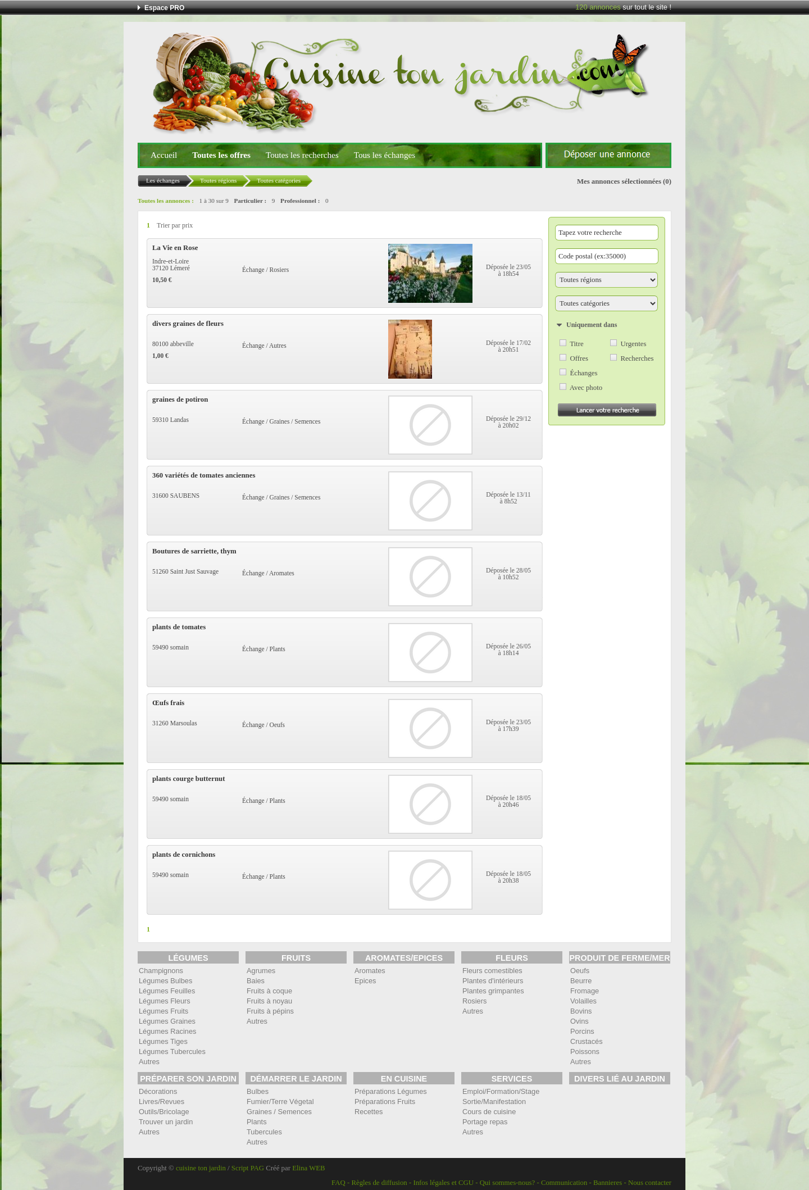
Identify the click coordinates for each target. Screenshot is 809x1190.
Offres (579, 358)
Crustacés (586, 1041)
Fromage (584, 991)
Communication (564, 1183)
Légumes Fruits (163, 1011)
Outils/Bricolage (164, 1111)
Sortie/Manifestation (494, 1101)
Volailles (583, 1001)
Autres (149, 1061)
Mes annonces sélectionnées (619, 181)
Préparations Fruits (384, 1101)
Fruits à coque (269, 991)
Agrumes (261, 970)
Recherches (636, 358)
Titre (576, 344)
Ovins (579, 1021)
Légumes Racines (167, 1031)
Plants (257, 1122)
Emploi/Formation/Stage (500, 1091)
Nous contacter (649, 1183)
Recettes (368, 1111)
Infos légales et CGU (443, 1183)
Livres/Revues (161, 1101)
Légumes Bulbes (165, 980)
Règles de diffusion (379, 1183)
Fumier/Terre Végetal (280, 1101)
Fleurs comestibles (492, 970)
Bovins (581, 1011)
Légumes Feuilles (167, 991)
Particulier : (250, 200)
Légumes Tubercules (172, 1051)
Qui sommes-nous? (507, 1183)
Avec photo (586, 388)
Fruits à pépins (270, 1011)
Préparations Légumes (390, 1091)
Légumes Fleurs (164, 1001)
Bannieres (607, 1183)
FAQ (338, 1183)
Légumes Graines (167, 1021)
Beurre (581, 980)
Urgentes (633, 344)
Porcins (582, 1031)
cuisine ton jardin (201, 1168)
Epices (365, 980)
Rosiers (474, 1001)
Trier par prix (175, 225)
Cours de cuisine (489, 1111)
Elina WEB (308, 1168)
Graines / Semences (279, 1111)
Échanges (583, 373)
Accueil (164, 155)
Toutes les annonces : (166, 200)
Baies (256, 980)
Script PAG (247, 1168)
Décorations (158, 1091)
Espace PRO (164, 8)
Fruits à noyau (269, 1001)
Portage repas (484, 1122)
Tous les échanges (384, 155)
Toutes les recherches (302, 155)
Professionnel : (300, 200)
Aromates (369, 970)
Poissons (584, 1051)
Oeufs (579, 970)
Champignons (161, 970)
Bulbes (258, 1091)
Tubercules (264, 1132)
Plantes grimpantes (493, 991)
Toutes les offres (221, 155)
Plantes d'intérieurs (492, 980)
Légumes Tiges (163, 1041)
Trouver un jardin (166, 1122)
